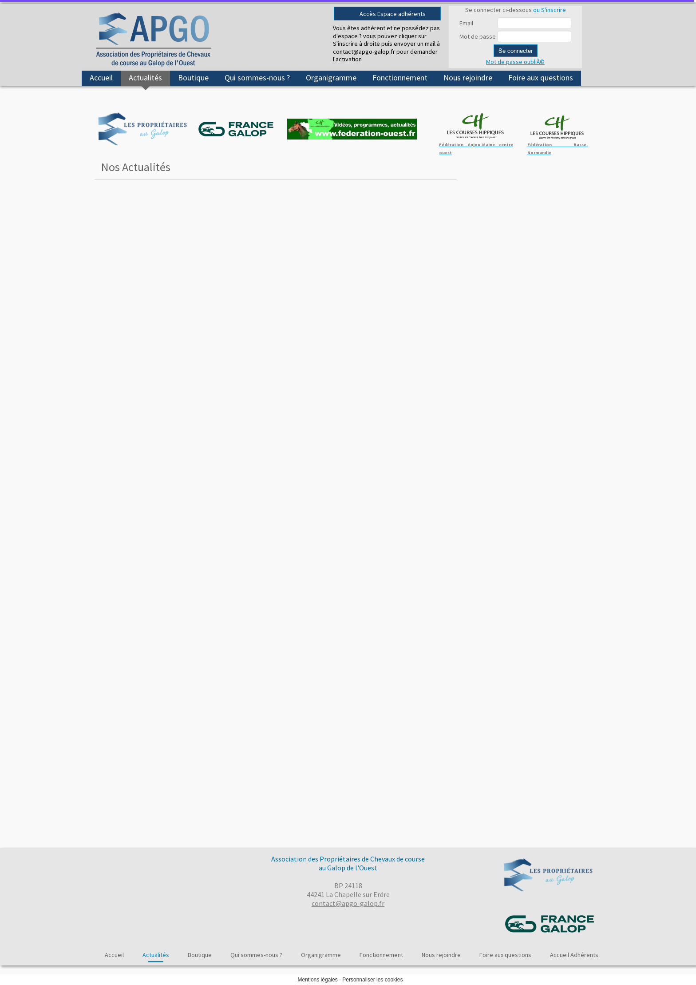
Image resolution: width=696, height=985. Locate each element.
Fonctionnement (399, 77)
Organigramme (331, 77)
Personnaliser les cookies (372, 980)
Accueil (101, 77)
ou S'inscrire (549, 10)
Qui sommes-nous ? (257, 77)
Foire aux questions (540, 77)
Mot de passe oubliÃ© (515, 62)
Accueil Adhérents (574, 955)
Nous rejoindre (467, 77)
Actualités (145, 77)
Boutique (193, 77)
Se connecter (515, 50)
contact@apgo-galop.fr (348, 903)
